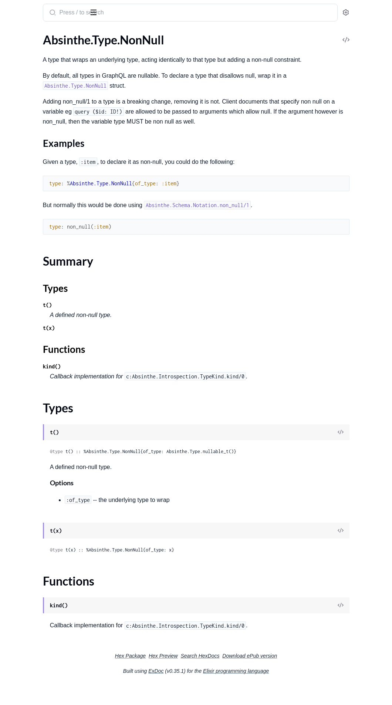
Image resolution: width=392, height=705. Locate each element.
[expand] (103, 54)
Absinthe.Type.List (29, 94)
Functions (25, 157)
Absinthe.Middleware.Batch (41, 236)
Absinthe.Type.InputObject (40, 74)
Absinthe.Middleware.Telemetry (46, 276)
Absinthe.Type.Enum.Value (39, 54)
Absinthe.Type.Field (30, 64)
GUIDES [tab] (14, 36)
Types (19, 148)
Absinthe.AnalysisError (35, 641)
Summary (24, 140)
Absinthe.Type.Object (33, 171)
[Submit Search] (142, 13)
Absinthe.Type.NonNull (35, 104)
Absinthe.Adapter (28, 423)
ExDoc (211, 691)
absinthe (43, 9)
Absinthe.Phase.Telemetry (38, 387)
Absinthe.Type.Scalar (32, 181)
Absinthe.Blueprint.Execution (43, 498)
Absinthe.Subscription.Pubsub (44, 342)
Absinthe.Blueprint (30, 488)
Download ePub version (305, 676)
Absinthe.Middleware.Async (41, 226)
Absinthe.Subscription (34, 312)
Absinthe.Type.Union (32, 191)
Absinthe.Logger (26, 595)
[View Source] (361, 452)
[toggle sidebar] (101, 12)
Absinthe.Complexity (33, 508)
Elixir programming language (291, 691)
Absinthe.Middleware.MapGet (44, 256)
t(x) (139, 348)
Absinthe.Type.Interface (36, 84)
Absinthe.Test (23, 570)
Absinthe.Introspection (35, 544)
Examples (29, 128)
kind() (142, 386)
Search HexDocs (255, 676)
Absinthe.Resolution (32, 518)
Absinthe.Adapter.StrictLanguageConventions (53, 453)
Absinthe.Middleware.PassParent (48, 266)
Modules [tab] (44, 36)
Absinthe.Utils (24, 605)
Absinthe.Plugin (26, 286)
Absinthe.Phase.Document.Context (51, 377)
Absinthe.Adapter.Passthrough (45, 443)
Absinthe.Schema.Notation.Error (47, 671)
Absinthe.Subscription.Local (41, 322)
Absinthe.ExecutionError (37, 651)
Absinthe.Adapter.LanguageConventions (53, 433)
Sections (23, 117)
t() (137, 325)
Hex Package (185, 676)
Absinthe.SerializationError (40, 681)
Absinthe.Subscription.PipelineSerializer (53, 332)
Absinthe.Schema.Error (35, 661)
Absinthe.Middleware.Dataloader (48, 246)
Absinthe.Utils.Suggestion (38, 615)
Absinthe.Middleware (33, 216)
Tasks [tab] (78, 36)
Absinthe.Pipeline (28, 397)
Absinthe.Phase (25, 367)
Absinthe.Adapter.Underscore (44, 463)
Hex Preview (218, 676)
